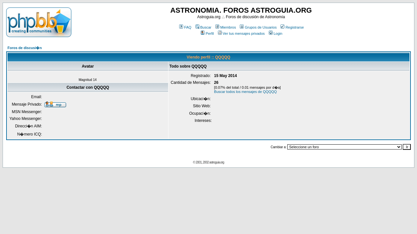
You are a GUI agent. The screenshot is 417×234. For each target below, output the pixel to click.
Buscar (203, 27)
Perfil (207, 33)
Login (275, 33)
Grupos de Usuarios (258, 27)
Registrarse (292, 27)
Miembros (225, 27)
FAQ (185, 27)
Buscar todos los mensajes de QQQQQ (245, 92)
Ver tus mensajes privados (241, 33)
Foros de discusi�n (24, 48)
